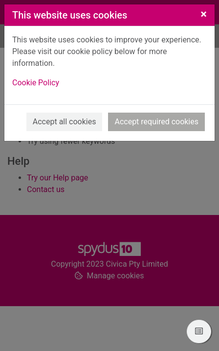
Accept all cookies (64, 121)
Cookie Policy (35, 82)
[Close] (204, 14)
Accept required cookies (156, 121)
